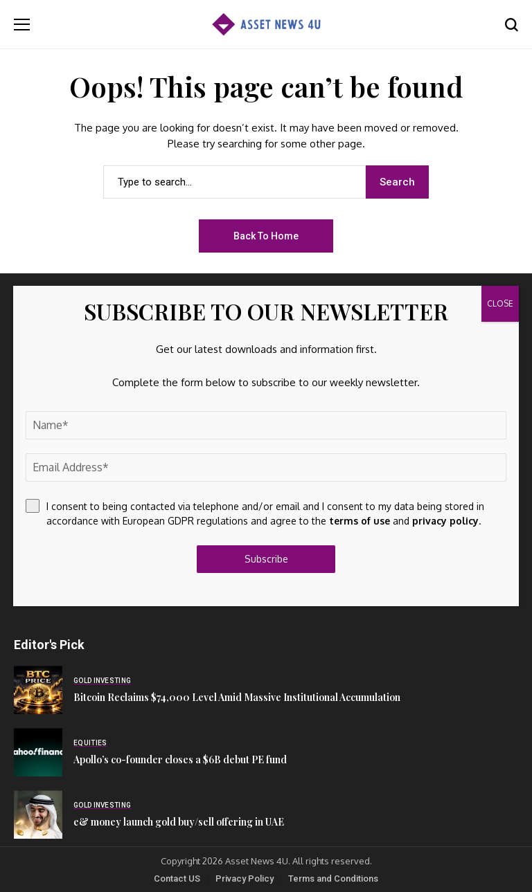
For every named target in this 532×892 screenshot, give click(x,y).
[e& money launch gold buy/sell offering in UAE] (38, 814)
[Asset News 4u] (266, 24)
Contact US (177, 878)
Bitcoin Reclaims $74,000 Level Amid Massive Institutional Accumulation (236, 697)
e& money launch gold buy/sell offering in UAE (178, 821)
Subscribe (266, 559)
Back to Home (266, 236)
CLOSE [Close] (500, 303)
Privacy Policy (244, 878)
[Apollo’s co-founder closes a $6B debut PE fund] (38, 752)
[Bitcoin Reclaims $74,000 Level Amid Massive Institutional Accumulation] (38, 690)
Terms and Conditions (333, 878)
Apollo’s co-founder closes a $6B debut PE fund (180, 759)
